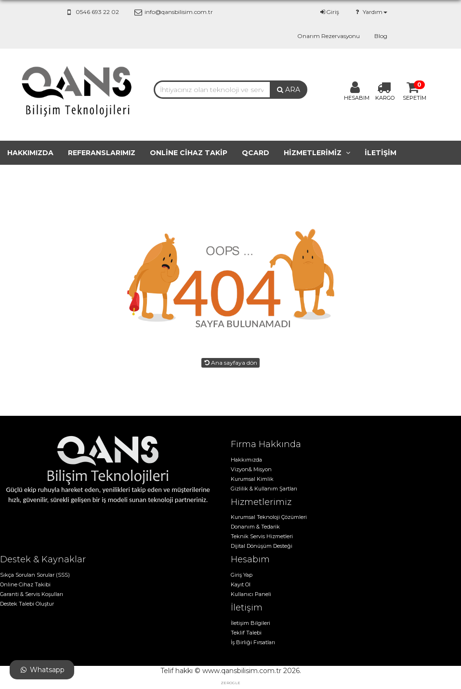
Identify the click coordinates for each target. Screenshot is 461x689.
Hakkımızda (30, 152)
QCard (255, 152)
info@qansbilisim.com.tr (173, 11)
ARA (288, 89)
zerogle (230, 682)
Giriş (329, 11)
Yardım (370, 11)
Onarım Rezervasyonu (328, 36)
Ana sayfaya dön (230, 362)
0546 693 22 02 (92, 11)
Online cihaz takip (188, 152)
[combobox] (212, 89)
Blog (380, 36)
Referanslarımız (101, 152)
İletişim (380, 152)
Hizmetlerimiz (317, 152)
